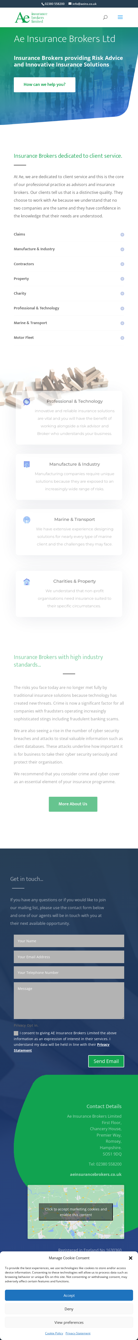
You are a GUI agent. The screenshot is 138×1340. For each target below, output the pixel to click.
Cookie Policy (54, 1333)
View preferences (69, 1322)
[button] (130, 1258)
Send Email (106, 1061)
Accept (69, 1295)
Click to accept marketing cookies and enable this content (76, 1212)
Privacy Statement (78, 1333)
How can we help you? (45, 84)
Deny (69, 1308)
